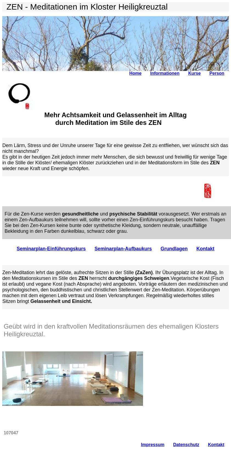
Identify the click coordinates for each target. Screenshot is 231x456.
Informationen (164, 73)
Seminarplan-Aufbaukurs (123, 248)
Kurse (194, 73)
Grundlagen (174, 248)
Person (216, 73)
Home (135, 73)
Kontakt (205, 248)
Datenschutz (186, 444)
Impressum (152, 444)
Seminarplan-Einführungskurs (51, 248)
